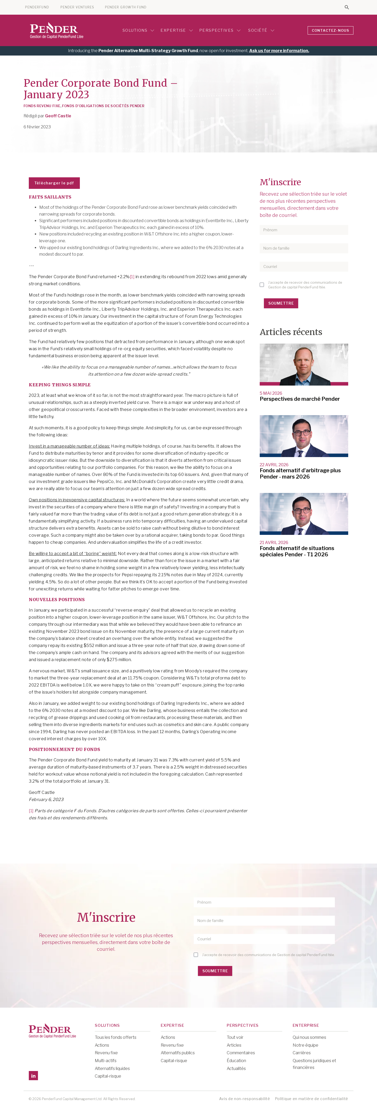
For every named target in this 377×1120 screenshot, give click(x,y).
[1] (132, 276)
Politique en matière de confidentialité (311, 1098)
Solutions (138, 30)
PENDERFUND (37, 7)
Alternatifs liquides (112, 1068)
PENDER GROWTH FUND (126, 7)
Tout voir (235, 1037)
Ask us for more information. (279, 50)
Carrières (302, 1052)
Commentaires (241, 1052)
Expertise (176, 30)
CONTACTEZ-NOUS (331, 30)
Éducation (236, 1060)
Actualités (236, 1068)
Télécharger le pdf (54, 183)
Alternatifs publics (178, 1052)
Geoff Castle (58, 115)
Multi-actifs (106, 1060)
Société (260, 30)
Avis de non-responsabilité (244, 1098)
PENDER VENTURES (77, 7)
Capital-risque (108, 1076)
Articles (234, 1045)
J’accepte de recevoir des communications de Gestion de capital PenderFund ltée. (305, 284)
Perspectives (220, 30)
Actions (102, 1045)
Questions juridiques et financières (314, 1064)
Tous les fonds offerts (115, 1037)
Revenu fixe (106, 1052)
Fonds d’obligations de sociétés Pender (103, 106)
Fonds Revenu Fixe (42, 106)
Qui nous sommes (309, 1037)
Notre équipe (305, 1045)
